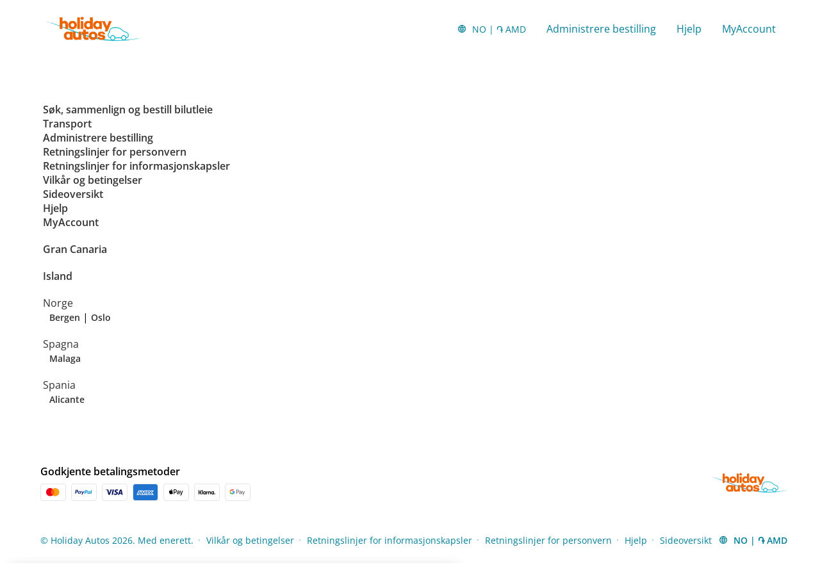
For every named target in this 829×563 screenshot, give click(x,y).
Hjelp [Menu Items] (636, 540)
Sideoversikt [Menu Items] (686, 540)
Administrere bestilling (601, 29)
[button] (491, 28)
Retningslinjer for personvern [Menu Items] (548, 540)
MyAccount (749, 29)
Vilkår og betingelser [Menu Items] (250, 540)
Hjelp (689, 29)
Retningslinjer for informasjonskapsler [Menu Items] (389, 540)
